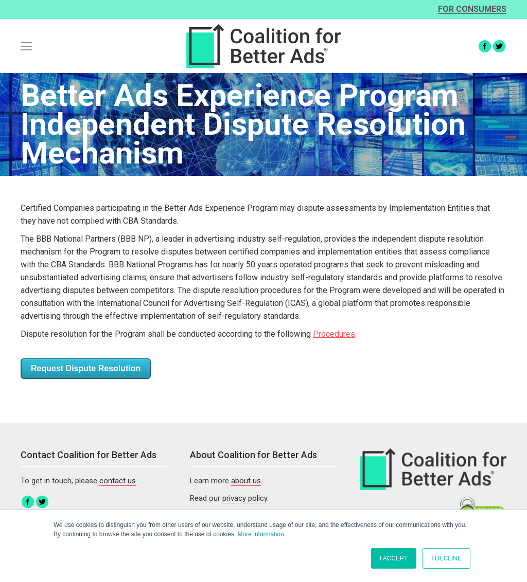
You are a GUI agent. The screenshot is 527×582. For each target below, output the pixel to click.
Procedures (334, 334)
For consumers (472, 9)
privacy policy (244, 498)
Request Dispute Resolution (85, 368)
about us (246, 480)
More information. (262, 534)
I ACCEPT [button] (394, 558)
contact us (117, 480)
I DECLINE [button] (446, 558)
